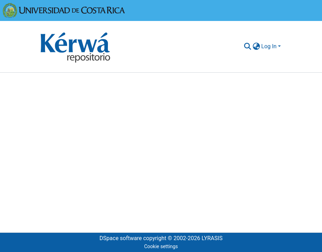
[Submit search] (247, 46)
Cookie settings (161, 246)
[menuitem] (256, 46)
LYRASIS (212, 238)
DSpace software (121, 238)
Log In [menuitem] (269, 46)
